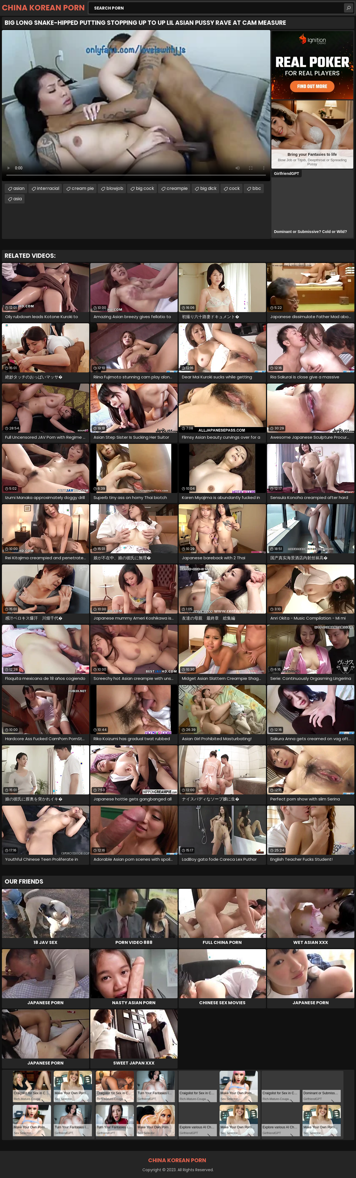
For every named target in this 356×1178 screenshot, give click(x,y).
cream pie (83, 188)
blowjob (114, 188)
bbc (256, 188)
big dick (208, 188)
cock (234, 188)
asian (19, 188)
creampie (177, 188)
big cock (145, 188)
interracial (48, 188)
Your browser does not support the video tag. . (136, 105)
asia (17, 199)
